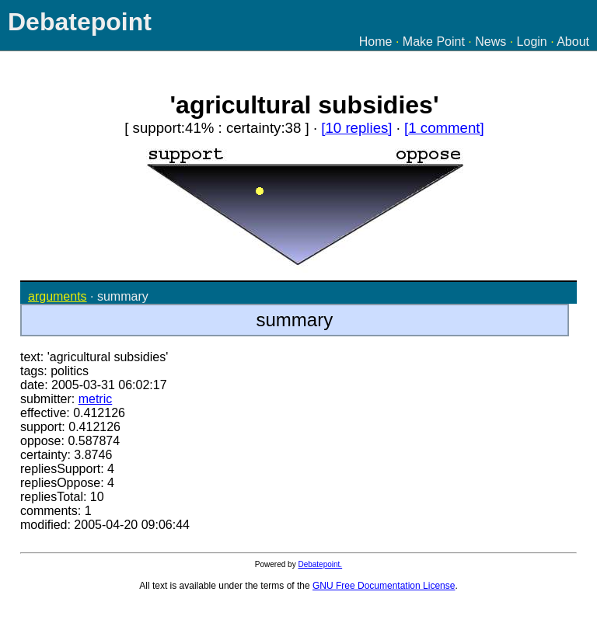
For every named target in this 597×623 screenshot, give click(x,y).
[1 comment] (444, 128)
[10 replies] (356, 128)
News (490, 41)
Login (532, 41)
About (573, 41)
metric (96, 398)
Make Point (434, 41)
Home (376, 41)
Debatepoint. (320, 564)
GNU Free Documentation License (383, 585)
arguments (57, 296)
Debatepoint (80, 22)
